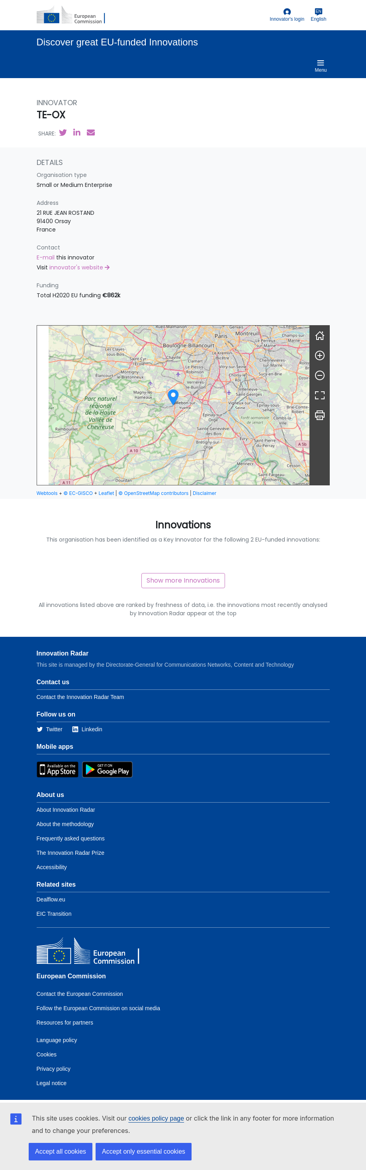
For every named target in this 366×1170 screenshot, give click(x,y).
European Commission (71, 976)
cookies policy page (156, 1118)
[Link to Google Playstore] (107, 769)
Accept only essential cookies (143, 1151)
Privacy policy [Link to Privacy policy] (54, 1069)
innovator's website (79, 267)
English (318, 15)
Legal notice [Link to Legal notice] (52, 1083)
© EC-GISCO (78, 493)
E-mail (46, 257)
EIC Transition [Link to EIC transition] (54, 914)
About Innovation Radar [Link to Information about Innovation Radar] (66, 810)
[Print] (320, 415)
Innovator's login (287, 15)
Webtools (47, 493)
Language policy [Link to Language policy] (57, 1040)
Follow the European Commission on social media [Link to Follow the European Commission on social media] (98, 1008)
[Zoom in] (320, 355)
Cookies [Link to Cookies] (47, 1054)
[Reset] (320, 336)
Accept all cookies (60, 1151)
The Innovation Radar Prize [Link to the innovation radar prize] (70, 853)
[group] (173, 405)
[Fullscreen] (320, 395)
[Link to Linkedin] (87, 729)
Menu (321, 66)
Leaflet (106, 493)
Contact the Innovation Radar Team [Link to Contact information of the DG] (80, 697)
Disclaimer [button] (204, 493)
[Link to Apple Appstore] (57, 769)
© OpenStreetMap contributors (153, 493)
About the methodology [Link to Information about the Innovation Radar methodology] (65, 824)
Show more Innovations (183, 580)
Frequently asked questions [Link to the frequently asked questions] (71, 838)
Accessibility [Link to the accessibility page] (52, 867)
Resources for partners (65, 1022)
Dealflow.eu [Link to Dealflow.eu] (51, 899)
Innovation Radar (63, 653)
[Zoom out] (320, 375)
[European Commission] (75, 15)
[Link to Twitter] (50, 729)
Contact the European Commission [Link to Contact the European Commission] (80, 994)
